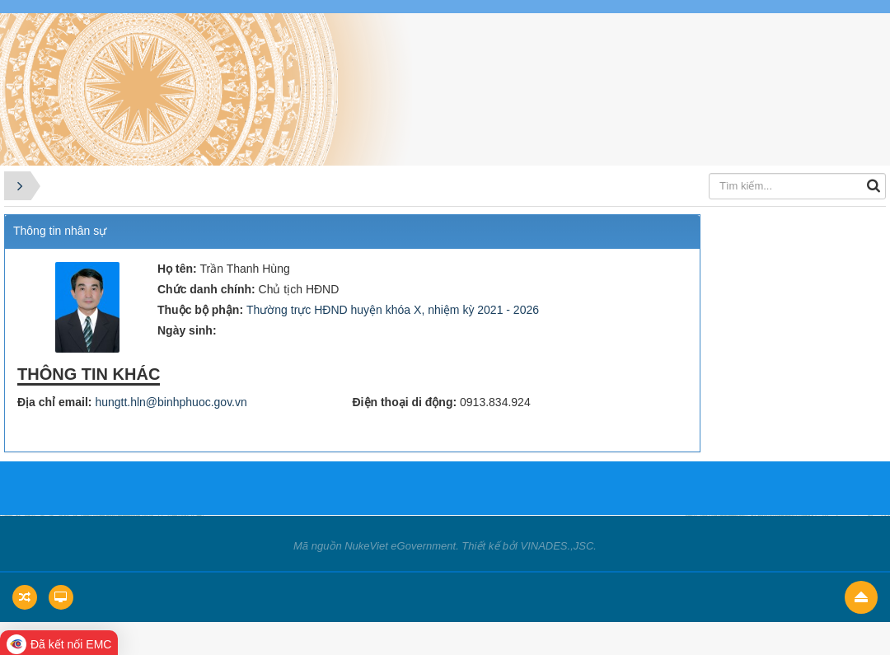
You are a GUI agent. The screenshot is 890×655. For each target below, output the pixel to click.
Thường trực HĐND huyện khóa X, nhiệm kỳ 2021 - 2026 (392, 309)
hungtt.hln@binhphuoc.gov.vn (170, 402)
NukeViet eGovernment (400, 546)
